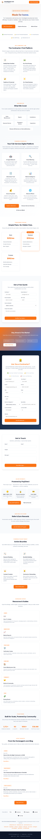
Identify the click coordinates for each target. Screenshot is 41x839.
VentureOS (6, 826)
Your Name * (23, 379)
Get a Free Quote (34, 2)
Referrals (25, 826)
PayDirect (21, 826)
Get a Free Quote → (8, 26)
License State (24, 407)
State (22, 390)
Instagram (26, 812)
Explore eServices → (12, 205)
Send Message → (20, 465)
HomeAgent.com (9, 1)
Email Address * (24, 292)
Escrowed (30, 826)
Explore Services (22, 26)
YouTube (20, 815)
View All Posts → (20, 802)
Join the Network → (20, 420)
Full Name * (7, 292)
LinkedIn (35, 812)
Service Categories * (9, 402)
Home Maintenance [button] (8, 117)
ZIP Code (23, 297)
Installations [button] (33, 117)
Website (6, 414)
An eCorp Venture (7, 2)
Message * (7, 455)
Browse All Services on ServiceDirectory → (20, 129)
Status (18, 836)
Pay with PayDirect (14, 502)
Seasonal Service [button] (7, 123)
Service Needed (8, 303)
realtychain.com (12, 824)
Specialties (23, 402)
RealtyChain (24, 834)
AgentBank (20, 828)
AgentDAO (11, 826)
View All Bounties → (20, 586)
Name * (6, 444)
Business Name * (8, 379)
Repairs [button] (20, 117)
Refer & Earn (34, 26)
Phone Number (8, 297)
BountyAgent (14, 828)
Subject (6, 449)
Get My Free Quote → (20, 318)
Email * (6, 384)
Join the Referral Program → (20, 526)
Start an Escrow (27, 502)
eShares (16, 826)
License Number (8, 407)
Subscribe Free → (9, 344)
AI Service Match (20, 210)
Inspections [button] (33, 123)
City (5, 390)
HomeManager (26, 828)
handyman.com (20, 824)
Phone (22, 384)
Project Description (9, 308)
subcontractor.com (28, 824)
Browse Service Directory (28, 205)
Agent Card (13, 836)
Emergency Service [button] (21, 123)
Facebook (18, 812)
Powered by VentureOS (25, 836)
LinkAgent (35, 826)
